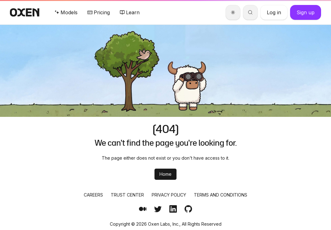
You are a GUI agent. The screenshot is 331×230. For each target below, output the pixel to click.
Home (165, 174)
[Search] (250, 12)
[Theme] (233, 12)
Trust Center (127, 194)
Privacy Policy (169, 194)
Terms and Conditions (220, 194)
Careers (93, 194)
